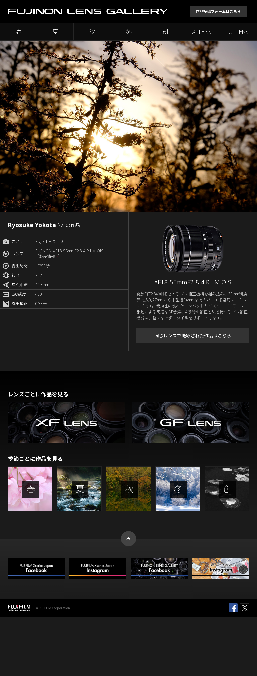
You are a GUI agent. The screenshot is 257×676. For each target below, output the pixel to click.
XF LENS (201, 32)
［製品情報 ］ (48, 256)
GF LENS (238, 32)
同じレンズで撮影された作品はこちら (192, 336)
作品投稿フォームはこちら (218, 11)
